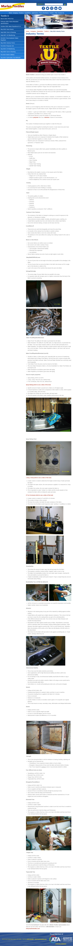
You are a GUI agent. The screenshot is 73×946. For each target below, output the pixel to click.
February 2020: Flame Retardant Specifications (9, 22)
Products (21, 13)
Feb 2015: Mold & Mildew (7, 54)
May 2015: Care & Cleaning (8, 51)
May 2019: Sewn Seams (7, 29)
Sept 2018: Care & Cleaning (8, 32)
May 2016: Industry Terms (57, 31)
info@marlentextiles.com (33, 928)
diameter (46, 117)
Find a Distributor (44, 13)
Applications (35, 13)
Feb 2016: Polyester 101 (7, 46)
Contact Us (61, 13)
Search (40, 4)
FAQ (56, 13)
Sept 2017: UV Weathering (8, 35)
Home (10, 13)
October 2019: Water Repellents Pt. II (11, 26)
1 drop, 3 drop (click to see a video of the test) (38, 477)
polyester (35, 117)
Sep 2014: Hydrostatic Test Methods (10, 57)
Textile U (52, 13)
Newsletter (40, 31)
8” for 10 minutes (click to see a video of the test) (39, 495)
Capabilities (27, 13)
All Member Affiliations (60, 943)
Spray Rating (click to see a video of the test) (38, 384)
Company (15, 13)
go (65, 4)
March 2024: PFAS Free (7, 18)
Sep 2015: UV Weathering (8, 48)
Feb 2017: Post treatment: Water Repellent (9, 39)
